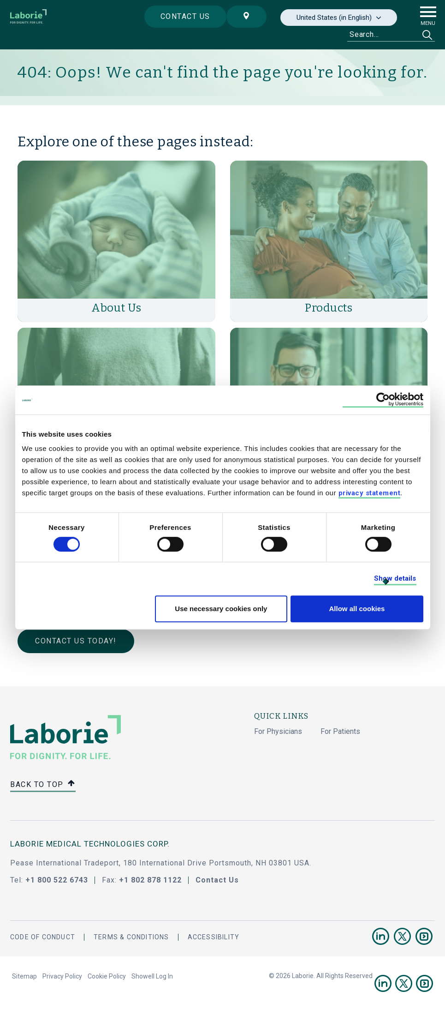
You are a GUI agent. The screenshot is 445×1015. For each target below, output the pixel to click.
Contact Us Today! (76, 641)
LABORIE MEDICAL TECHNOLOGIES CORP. (90, 843)
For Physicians (278, 731)
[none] (338, 17)
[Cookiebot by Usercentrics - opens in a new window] (383, 400)
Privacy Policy (62, 976)
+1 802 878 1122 (150, 880)
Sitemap (24, 976)
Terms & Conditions (131, 937)
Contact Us (217, 880)
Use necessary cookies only (221, 609)
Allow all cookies (357, 609)
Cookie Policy (107, 976)
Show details (395, 578)
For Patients (340, 731)
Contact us (185, 16)
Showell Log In (152, 976)
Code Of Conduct (42, 937)
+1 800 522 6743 (56, 880)
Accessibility (214, 937)
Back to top (43, 785)
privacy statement (369, 493)
